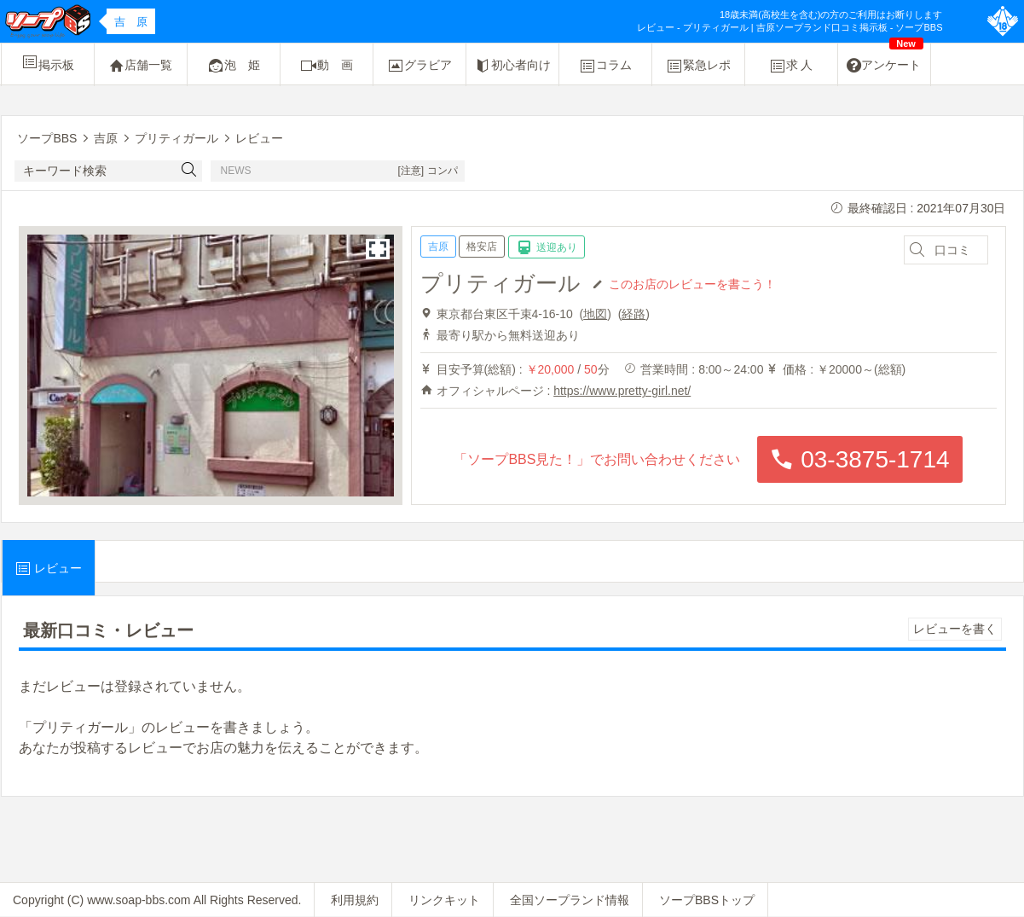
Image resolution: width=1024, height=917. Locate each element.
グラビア (419, 65)
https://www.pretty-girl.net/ (622, 391)
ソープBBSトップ (707, 900)
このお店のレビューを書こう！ (692, 283)
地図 (595, 314)
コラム (605, 65)
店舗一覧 (140, 65)
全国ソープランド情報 (569, 900)
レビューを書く (955, 629)
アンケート (885, 59)
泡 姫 (233, 65)
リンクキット (444, 900)
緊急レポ (698, 65)
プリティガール (500, 283)
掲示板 (47, 62)
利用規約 (355, 900)
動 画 (326, 65)
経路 (633, 314)
